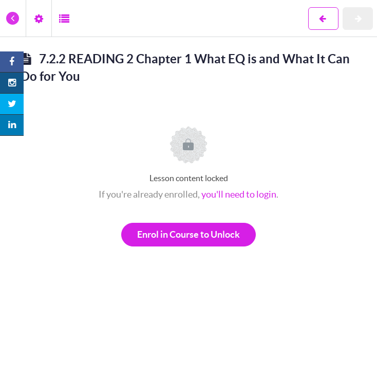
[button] (13, 18)
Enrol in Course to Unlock (188, 234)
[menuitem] (38, 18)
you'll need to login (238, 194)
